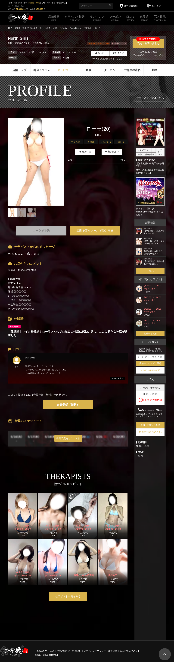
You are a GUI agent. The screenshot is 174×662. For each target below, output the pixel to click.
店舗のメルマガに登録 (150, 363)
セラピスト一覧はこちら (150, 97)
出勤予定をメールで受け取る (94, 230)
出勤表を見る (150, 333)
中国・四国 (56, 3)
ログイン (154, 3)
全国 (10, 3)
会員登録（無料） (68, 404)
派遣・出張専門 (33, 43)
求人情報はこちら (119, 43)
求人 (64, 3)
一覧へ (150, 271)
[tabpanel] (36, 162)
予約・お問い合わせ (148, 42)
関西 (20, 3)
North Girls (142, 211)
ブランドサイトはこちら (98, 43)
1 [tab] (36, 219)
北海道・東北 (34, 3)
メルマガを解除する (150, 370)
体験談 (144, 18)
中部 (25, 3)
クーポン (115, 18)
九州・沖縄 (45, 3)
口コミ (130, 18)
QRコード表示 (160, 152)
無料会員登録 (128, 3)
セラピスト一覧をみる (68, 596)
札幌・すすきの (16, 43)
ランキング (97, 18)
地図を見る (144, 173)
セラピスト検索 (75, 18)
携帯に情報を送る (146, 154)
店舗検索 (53, 18)
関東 (15, 3)
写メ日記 (160, 18)
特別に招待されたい (150, 432)
